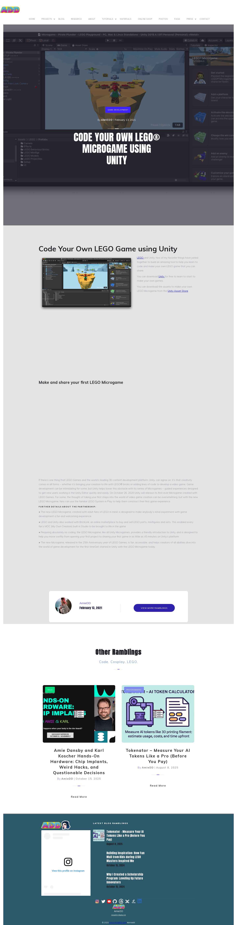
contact (205, 19)
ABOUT (91, 19)
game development (118, 110)
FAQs (177, 19)
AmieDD (107, 119)
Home (32, 19)
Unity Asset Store (178, 290)
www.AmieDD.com (118, 919)
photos (163, 19)
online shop (145, 19)
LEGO (140, 257)
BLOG (62, 19)
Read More (79, 793)
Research (76, 19)
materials (126, 19)
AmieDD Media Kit (118, 912)
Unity (161, 276)
